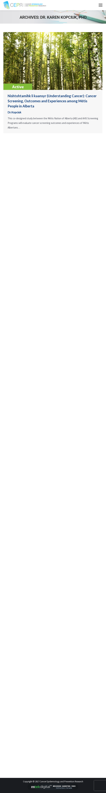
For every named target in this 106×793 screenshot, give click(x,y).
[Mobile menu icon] (101, 5)
